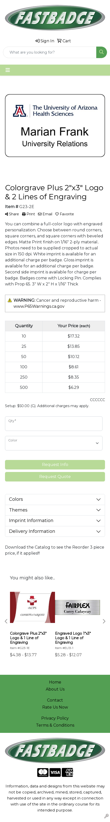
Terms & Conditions (55, 725)
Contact (55, 700)
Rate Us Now (55, 707)
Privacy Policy (55, 718)
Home (55, 682)
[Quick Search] (49, 52)
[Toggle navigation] (7, 70)
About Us (55, 689)
